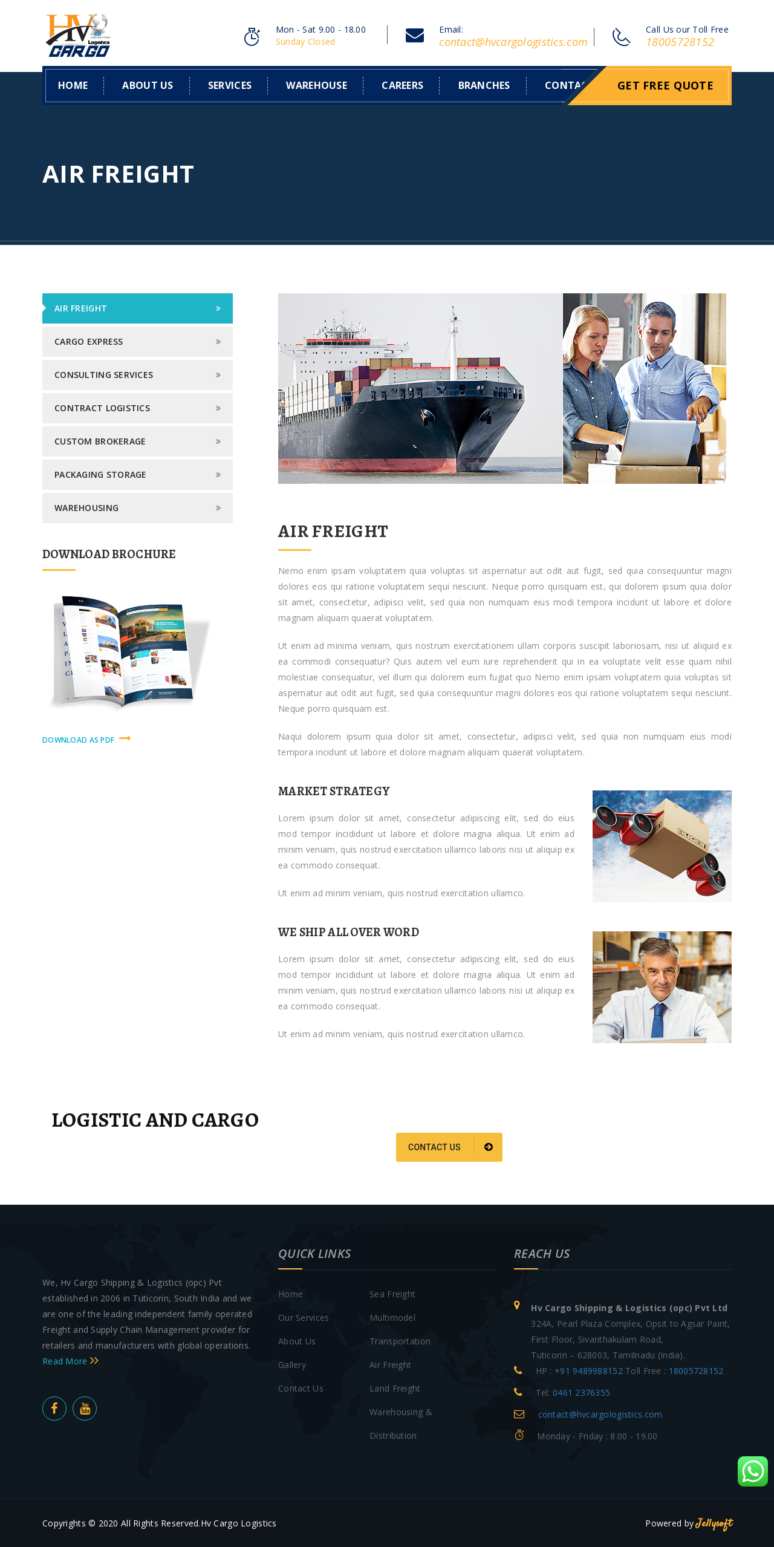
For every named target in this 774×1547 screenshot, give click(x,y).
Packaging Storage (100, 474)
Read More (70, 1360)
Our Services (303, 1316)
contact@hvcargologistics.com (513, 41)
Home (73, 84)
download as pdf (86, 738)
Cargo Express (88, 341)
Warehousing (86, 507)
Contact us (450, 1146)
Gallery (292, 1363)
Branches (484, 84)
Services (230, 84)
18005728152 (680, 41)
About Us (297, 1340)
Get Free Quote (665, 84)
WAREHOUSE (316, 84)
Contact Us (301, 1387)
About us (147, 84)
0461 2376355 (581, 1391)
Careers (402, 84)
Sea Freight (392, 1292)
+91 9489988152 (588, 1369)
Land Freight (394, 1387)
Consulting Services (103, 374)
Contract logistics (102, 407)
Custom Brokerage (100, 440)
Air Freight (80, 307)
